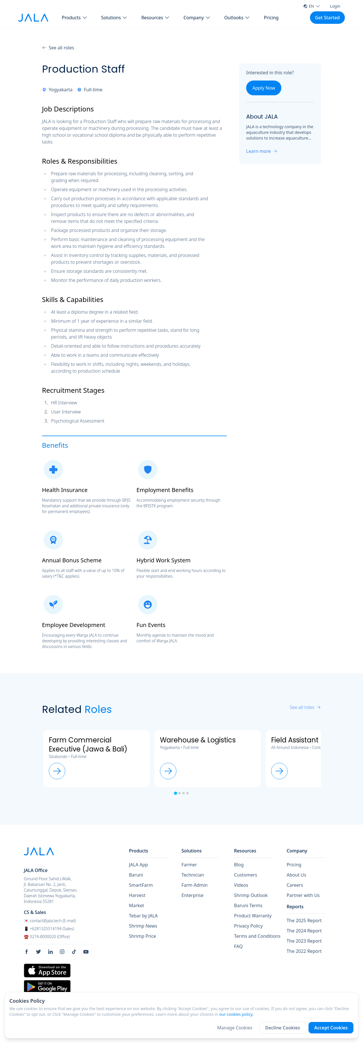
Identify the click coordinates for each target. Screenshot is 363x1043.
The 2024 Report (304, 931)
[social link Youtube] (88, 952)
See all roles (58, 48)
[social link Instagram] (64, 952)
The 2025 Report (304, 920)
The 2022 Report (304, 951)
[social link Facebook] (28, 952)
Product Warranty (252, 916)
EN (312, 6)
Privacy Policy (248, 926)
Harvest (137, 895)
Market (136, 905)
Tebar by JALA (143, 916)
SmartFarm (141, 885)
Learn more (262, 151)
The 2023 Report (304, 941)
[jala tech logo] (33, 18)
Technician (193, 875)
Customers (245, 875)
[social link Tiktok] (76, 952)
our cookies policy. (236, 1014)
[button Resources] (155, 17)
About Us (296, 875)
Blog (239, 865)
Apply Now (263, 88)
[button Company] (197, 17)
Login (335, 6)
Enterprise (192, 895)
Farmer (189, 865)
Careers (295, 885)
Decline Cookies (282, 1028)
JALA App (138, 865)
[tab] (175, 793)
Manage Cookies (234, 1028)
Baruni (136, 875)
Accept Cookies (331, 1028)
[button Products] (74, 17)
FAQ (238, 946)
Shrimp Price (142, 936)
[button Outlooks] (237, 17)
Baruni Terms (248, 905)
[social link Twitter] (40, 952)
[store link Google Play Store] (47, 987)
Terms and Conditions (257, 936)
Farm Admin (195, 885)
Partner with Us (303, 895)
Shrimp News (143, 926)
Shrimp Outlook (251, 895)
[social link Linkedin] (52, 952)
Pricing (271, 17)
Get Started (327, 17)
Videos (241, 885)
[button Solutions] (114, 17)
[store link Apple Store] (47, 970)
